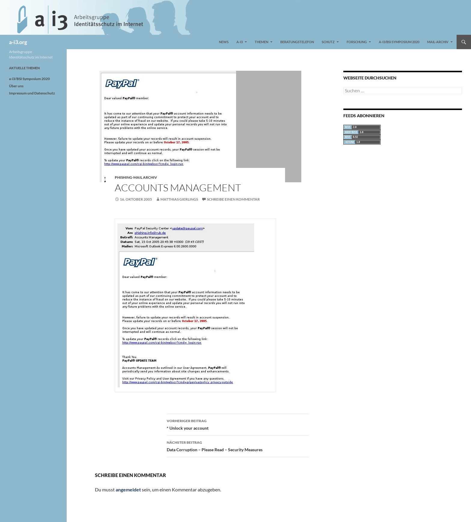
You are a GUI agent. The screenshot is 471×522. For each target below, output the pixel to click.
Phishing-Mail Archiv (136, 177)
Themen (261, 42)
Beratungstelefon (297, 42)
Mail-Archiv (437, 42)
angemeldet (128, 489)
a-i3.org (18, 42)
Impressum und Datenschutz (32, 93)
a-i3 (239, 42)
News (224, 42)
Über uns (16, 86)
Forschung (357, 42)
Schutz (328, 42)
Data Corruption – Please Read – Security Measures (238, 445)
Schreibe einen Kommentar (233, 199)
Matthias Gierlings (179, 199)
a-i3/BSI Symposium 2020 (399, 42)
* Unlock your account (238, 424)
